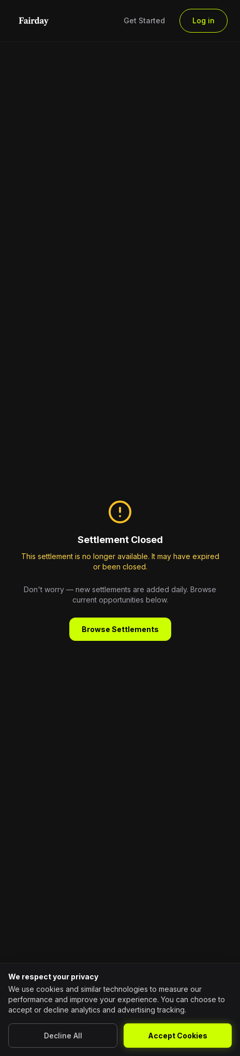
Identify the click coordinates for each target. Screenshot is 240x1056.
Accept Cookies (177, 1035)
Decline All (63, 1035)
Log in (203, 20)
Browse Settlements (120, 629)
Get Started (144, 20)
